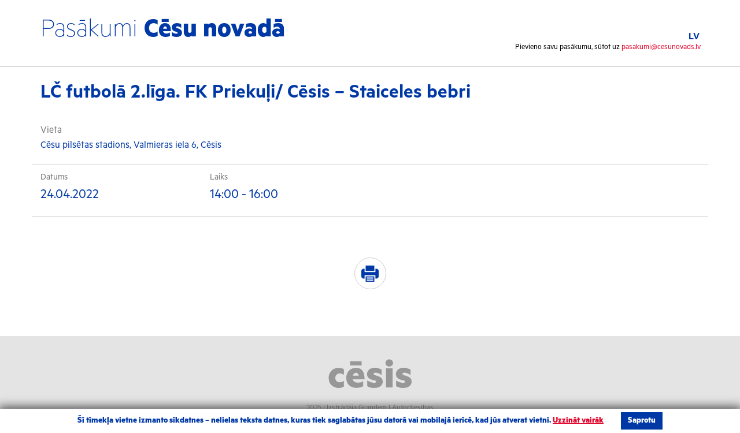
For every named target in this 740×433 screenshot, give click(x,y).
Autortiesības (413, 408)
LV (694, 36)
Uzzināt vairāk (578, 420)
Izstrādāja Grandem (357, 408)
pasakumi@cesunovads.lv (661, 47)
